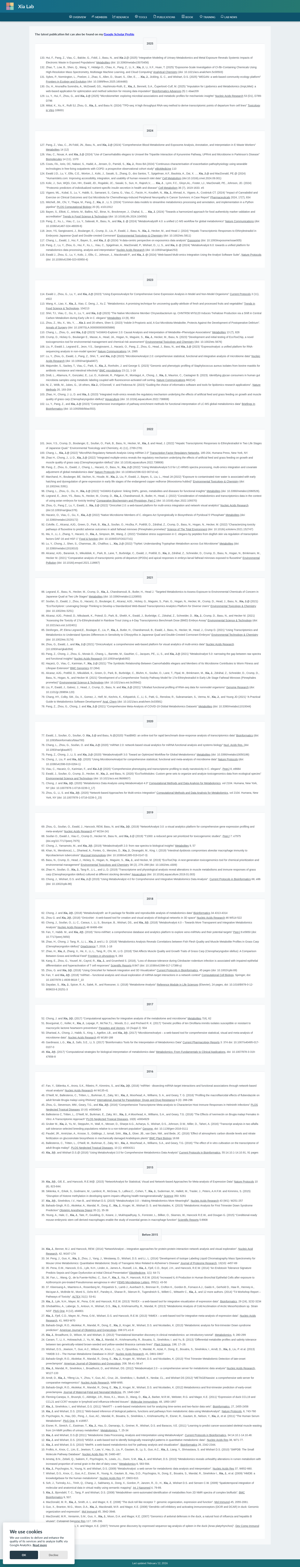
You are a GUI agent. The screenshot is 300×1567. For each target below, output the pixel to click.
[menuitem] (77, 17)
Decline (53, 1555)
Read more (40, 1545)
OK (24, 1555)
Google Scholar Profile (119, 34)
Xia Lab (26, 6)
